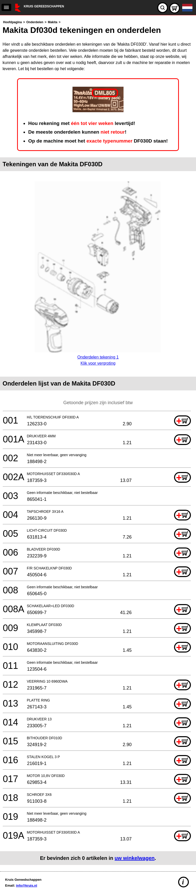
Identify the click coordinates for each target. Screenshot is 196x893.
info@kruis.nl (26, 885)
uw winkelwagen (135, 858)
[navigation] (6, 7)
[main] (98, 442)
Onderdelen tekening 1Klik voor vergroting (98, 357)
